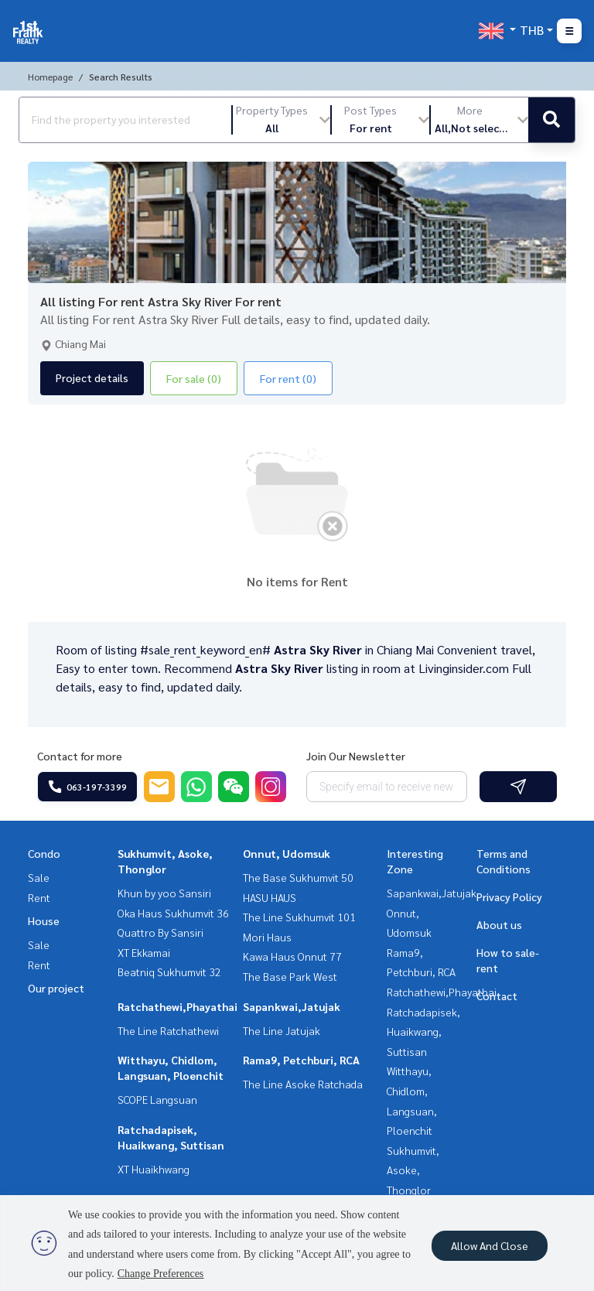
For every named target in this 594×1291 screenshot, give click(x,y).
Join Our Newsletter (355, 756)
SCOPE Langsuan (157, 1099)
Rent (39, 897)
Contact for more (79, 756)
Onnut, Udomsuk (286, 853)
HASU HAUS (269, 897)
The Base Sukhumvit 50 (298, 877)
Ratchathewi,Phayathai (177, 1006)
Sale (39, 877)
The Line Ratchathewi (168, 1030)
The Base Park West (290, 976)
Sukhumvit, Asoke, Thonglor (413, 1170)
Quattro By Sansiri (160, 932)
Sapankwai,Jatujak (291, 1006)
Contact (496, 995)
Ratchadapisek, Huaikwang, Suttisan (423, 1031)
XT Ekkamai (144, 952)
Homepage (50, 76)
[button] (281, 120)
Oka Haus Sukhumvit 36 (173, 913)
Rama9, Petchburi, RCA (301, 1060)
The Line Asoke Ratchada (303, 1084)
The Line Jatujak (281, 1030)
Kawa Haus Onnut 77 (292, 956)
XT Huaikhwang (153, 1169)
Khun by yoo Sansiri (164, 893)
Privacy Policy (509, 896)
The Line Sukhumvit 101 (299, 917)
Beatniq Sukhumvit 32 (169, 971)
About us (499, 924)
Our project (56, 988)
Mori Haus (267, 937)
